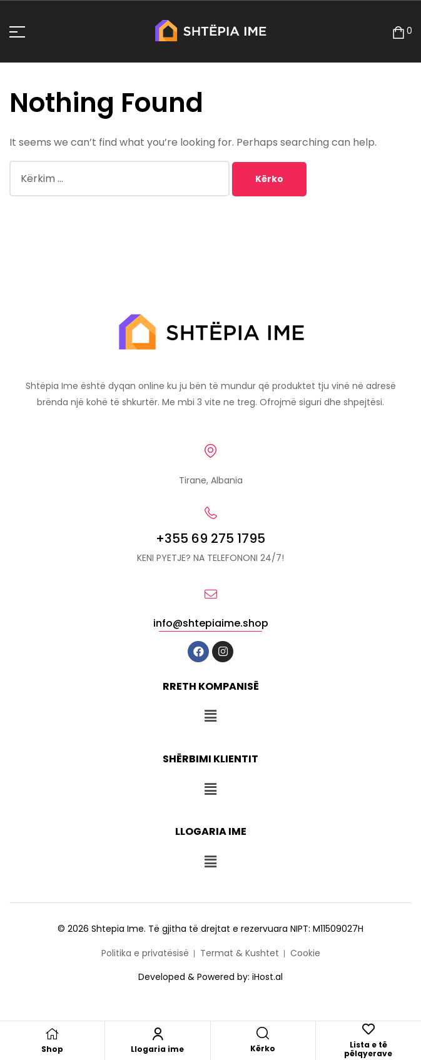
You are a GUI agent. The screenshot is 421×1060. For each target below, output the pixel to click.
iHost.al (267, 977)
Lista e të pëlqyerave (368, 1049)
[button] (210, 717)
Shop (52, 1049)
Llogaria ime (157, 1049)
